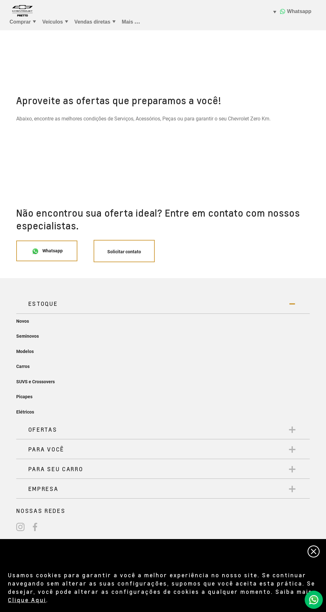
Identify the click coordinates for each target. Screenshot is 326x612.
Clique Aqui (27, 599)
